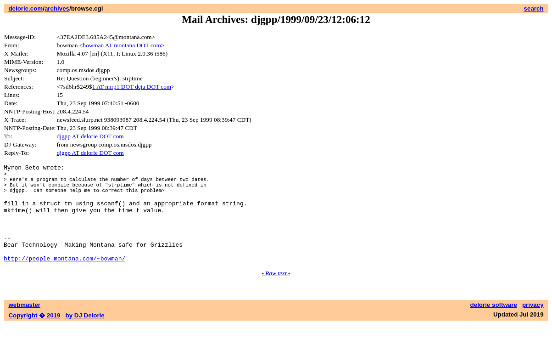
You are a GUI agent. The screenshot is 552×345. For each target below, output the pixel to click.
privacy (533, 325)
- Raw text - (276, 293)
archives (57, 8)
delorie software (493, 325)
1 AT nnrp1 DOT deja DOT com (132, 86)
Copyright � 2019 (34, 336)
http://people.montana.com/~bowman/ (64, 279)
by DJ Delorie (85, 336)
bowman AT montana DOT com (122, 45)
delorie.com (25, 8)
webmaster (24, 325)
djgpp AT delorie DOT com (90, 136)
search (534, 8)
